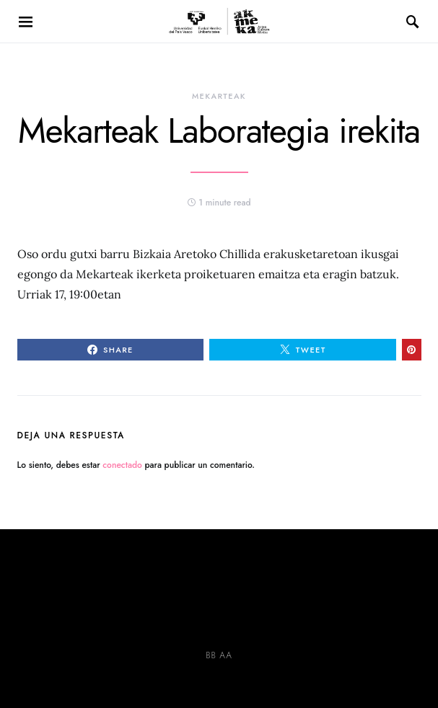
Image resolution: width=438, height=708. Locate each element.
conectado (122, 465)
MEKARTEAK (219, 96)
